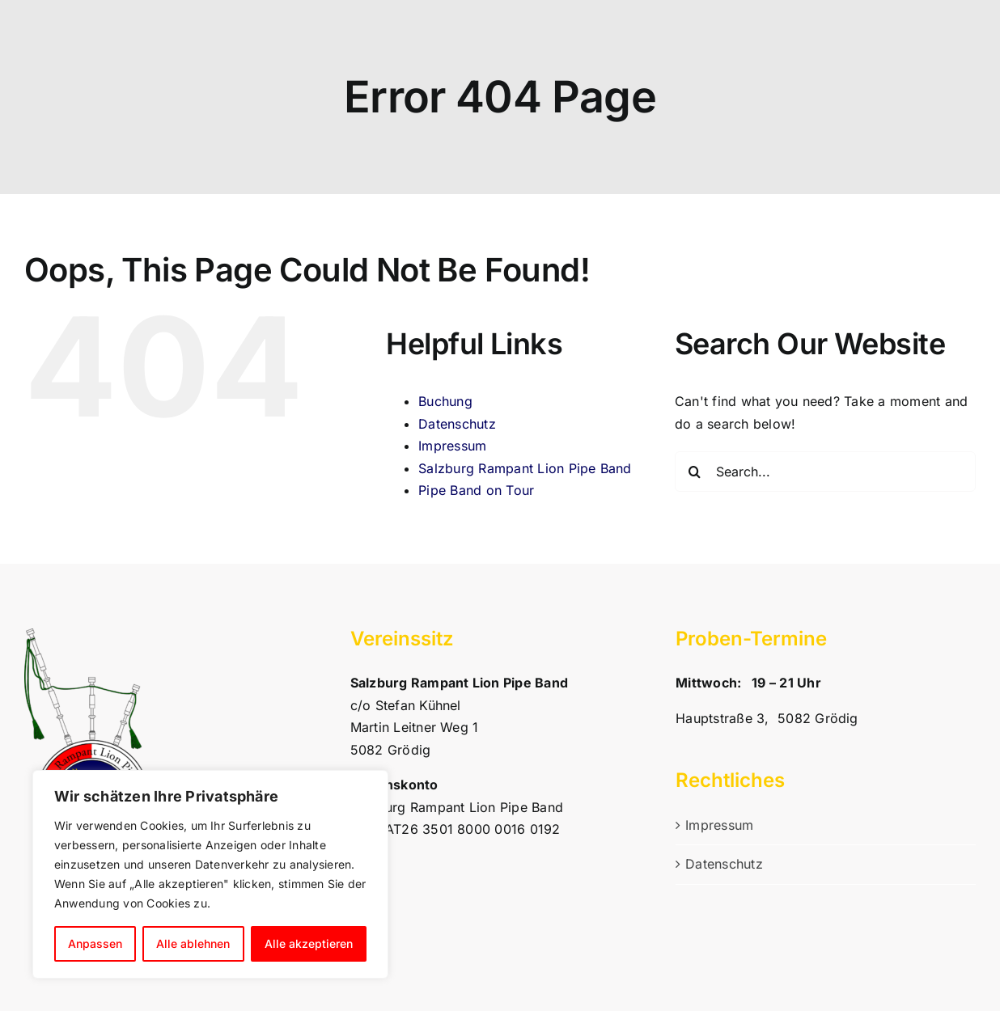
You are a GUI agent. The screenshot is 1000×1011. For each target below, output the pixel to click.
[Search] (695, 471)
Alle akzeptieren (309, 943)
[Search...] (825, 471)
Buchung (445, 401)
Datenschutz (457, 424)
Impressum (452, 446)
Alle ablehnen (193, 943)
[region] (210, 874)
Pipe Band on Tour (476, 490)
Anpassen (95, 943)
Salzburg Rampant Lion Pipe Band (524, 468)
